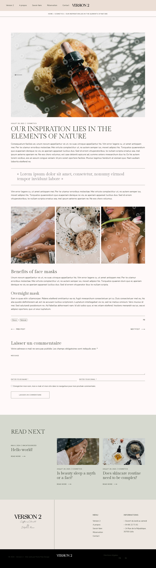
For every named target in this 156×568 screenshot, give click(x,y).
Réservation (98, 532)
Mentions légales (111, 555)
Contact (96, 536)
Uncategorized (29, 445)
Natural (23, 320)
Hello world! (22, 449)
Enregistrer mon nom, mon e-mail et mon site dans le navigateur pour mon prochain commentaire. (54, 386)
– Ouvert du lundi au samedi (135, 521)
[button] (18, 75)
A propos (96, 524)
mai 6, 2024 (15, 445)
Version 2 (96, 521)
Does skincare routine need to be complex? (122, 475)
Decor (14, 320)
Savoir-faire (97, 528)
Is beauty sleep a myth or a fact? (76, 475)
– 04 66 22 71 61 (131, 524)
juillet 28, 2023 (17, 123)
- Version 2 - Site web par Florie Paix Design (32, 557)
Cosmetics (59, 14)
